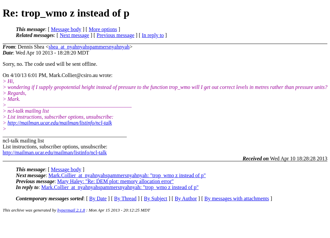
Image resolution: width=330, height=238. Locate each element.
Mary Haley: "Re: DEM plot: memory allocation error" (115, 181)
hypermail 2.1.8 (71, 210)
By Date (98, 198)
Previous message (115, 35)
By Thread (125, 198)
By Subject (155, 198)
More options (103, 29)
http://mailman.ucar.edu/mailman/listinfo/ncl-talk (60, 123)
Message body (66, 29)
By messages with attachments (236, 198)
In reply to (153, 35)
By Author (186, 198)
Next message (74, 35)
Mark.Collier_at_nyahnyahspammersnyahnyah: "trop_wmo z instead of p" (127, 175)
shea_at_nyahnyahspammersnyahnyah (89, 47)
